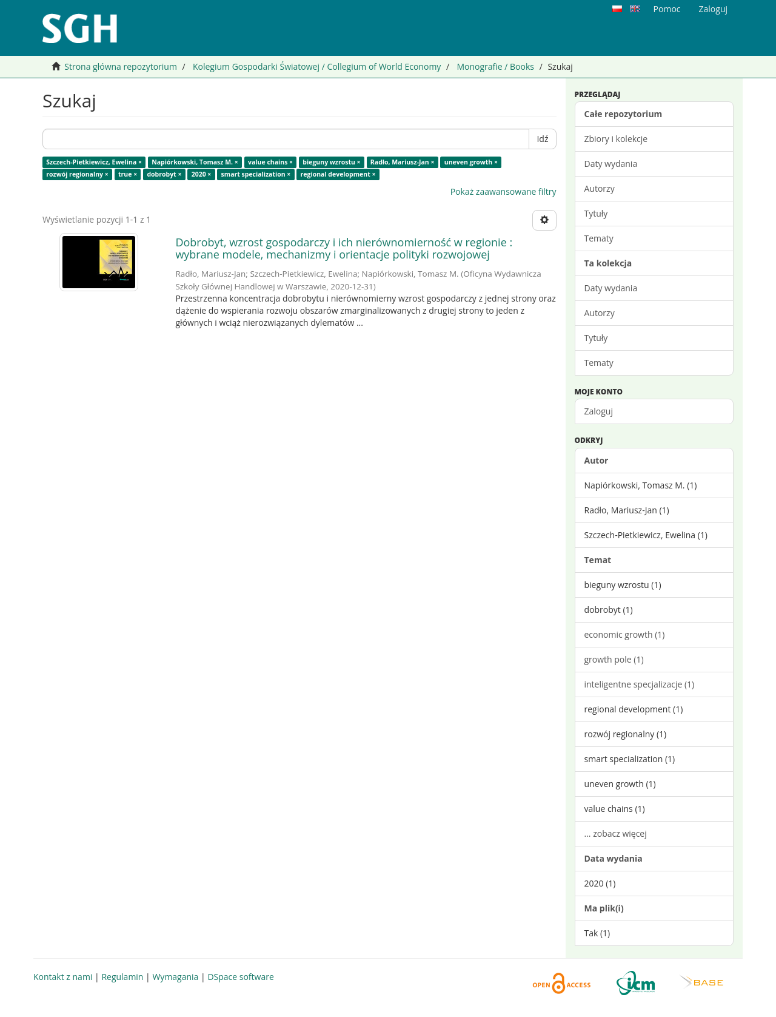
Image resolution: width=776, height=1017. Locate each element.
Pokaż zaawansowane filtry (503, 191)
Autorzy (599, 188)
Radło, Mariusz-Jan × (402, 162)
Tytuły (596, 213)
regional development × (338, 174)
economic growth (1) (624, 634)
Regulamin (122, 976)
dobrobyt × (164, 174)
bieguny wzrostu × (331, 162)
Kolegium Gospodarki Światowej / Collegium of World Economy (317, 66)
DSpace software (240, 976)
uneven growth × (471, 162)
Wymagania (175, 976)
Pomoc (667, 9)
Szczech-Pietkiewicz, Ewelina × (94, 162)
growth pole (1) (614, 659)
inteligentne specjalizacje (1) (639, 684)
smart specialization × (256, 174)
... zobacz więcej (615, 833)
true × (127, 174)
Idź (542, 138)
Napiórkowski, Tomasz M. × (195, 162)
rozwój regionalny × (77, 174)
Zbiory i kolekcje (616, 138)
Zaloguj (598, 411)
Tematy (599, 238)
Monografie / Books (495, 66)
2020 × (202, 174)
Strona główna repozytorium (120, 66)
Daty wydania (611, 163)
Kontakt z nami (62, 976)
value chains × (270, 162)
